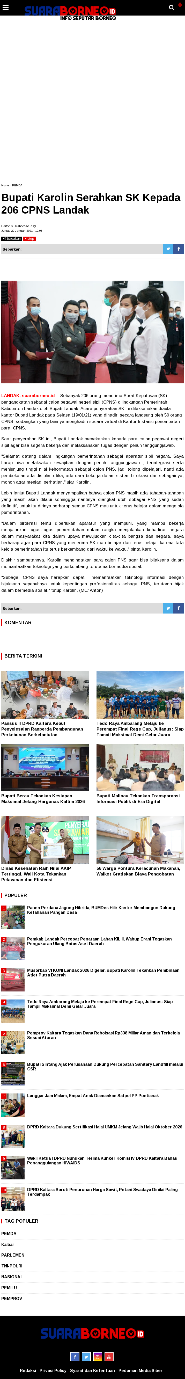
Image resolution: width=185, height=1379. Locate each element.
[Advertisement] (92, 45)
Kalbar (7, 1244)
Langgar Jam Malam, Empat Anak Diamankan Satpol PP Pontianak (93, 1095)
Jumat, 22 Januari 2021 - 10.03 (21, 230)
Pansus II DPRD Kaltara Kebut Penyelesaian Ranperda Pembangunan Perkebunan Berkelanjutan (42, 729)
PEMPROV (11, 1298)
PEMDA (17, 185)
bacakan (12, 238)
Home (5, 185)
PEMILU (9, 1288)
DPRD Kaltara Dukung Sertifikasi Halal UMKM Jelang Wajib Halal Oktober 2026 (104, 1127)
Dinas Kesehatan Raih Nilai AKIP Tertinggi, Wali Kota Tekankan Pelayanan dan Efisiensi (36, 874)
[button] (179, 2)
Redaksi (28, 1370)
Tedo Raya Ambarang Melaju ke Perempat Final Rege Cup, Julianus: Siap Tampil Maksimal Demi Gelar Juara (140, 729)
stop (29, 238)
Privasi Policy (53, 1370)
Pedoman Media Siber (140, 1370)
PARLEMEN (12, 1255)
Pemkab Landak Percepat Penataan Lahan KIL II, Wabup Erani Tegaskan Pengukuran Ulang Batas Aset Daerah (99, 941)
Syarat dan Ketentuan (92, 1370)
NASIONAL (12, 1277)
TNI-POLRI (11, 1266)
